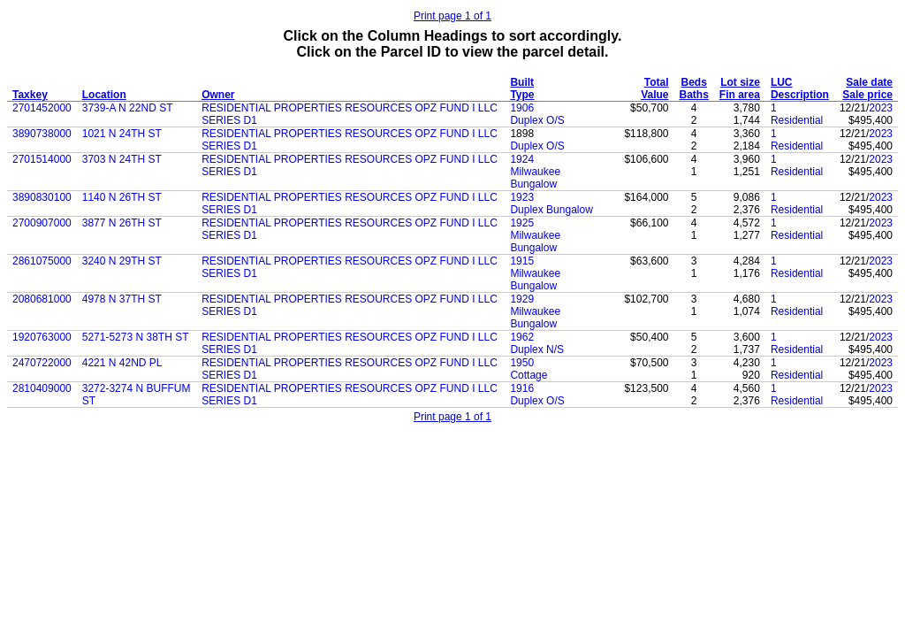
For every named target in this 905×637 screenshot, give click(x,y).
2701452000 (42, 108)
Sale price (867, 94)
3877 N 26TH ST (122, 223)
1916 (522, 388)
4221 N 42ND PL (122, 363)
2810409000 (42, 388)
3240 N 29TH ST (122, 261)
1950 (522, 363)
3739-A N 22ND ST (127, 108)
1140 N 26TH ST (122, 197)
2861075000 (42, 261)
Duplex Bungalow (551, 209)
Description (800, 94)
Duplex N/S (537, 349)
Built (522, 82)
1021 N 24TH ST (122, 133)
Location (104, 94)
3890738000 (42, 133)
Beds (694, 82)
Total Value (654, 88)
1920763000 (42, 337)
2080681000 (42, 299)
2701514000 (42, 159)
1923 (522, 197)
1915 (522, 261)
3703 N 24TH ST (122, 159)
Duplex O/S (537, 120)
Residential (797, 120)
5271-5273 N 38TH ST (135, 337)
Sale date (869, 82)
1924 (522, 159)
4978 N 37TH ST (122, 299)
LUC (782, 82)
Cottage (528, 375)
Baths (694, 94)
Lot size (740, 82)
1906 (522, 108)
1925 (522, 223)
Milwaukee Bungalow (535, 177)
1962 (522, 337)
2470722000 (42, 363)
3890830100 (42, 197)
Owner (218, 94)
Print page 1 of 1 (452, 16)
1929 (522, 299)
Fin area (739, 94)
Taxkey (30, 94)
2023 (881, 108)
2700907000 (42, 223)
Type (522, 94)
